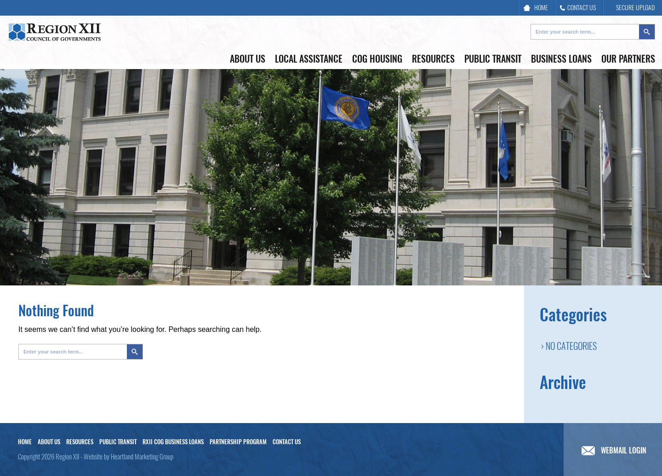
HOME (535, 7)
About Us (247, 58)
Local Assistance (308, 58)
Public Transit (492, 58)
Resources (433, 58)
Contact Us (287, 442)
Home (25, 442)
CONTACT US (578, 7)
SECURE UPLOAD (631, 7)
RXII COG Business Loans (173, 442)
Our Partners (628, 58)
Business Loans (561, 58)
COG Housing (377, 58)
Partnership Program (238, 442)
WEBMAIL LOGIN (614, 450)
